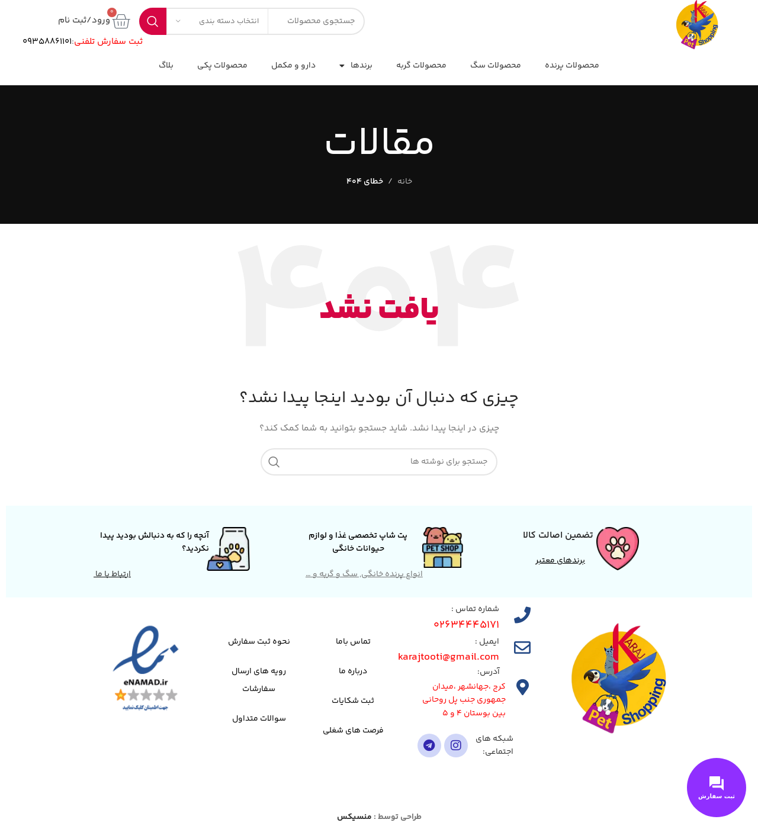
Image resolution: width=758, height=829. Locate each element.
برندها (355, 66)
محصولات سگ (495, 65)
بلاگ (166, 65)
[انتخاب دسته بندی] (217, 21)
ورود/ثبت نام (84, 20)
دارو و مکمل (293, 65)
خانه (404, 181)
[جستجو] (379, 461)
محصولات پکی (222, 65)
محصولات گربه (421, 65)
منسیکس (354, 817)
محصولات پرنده (572, 65)
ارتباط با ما (112, 574)
